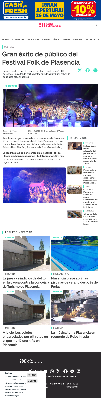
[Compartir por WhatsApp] (95, 70)
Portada (5, 39)
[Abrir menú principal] (5, 25)
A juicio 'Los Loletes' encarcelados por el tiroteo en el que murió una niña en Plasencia (25, 338)
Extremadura (18, 39)
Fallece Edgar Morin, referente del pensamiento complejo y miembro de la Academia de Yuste (90, 154)
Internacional (33, 39)
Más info (32, 381)
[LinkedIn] (78, 371)
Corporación (57, 384)
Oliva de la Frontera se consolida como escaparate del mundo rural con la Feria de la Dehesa (90, 198)
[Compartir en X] (79, 70)
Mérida (66, 39)
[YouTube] (46, 371)
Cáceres (56, 39)
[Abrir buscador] (96, 25)
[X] (58, 371)
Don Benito (90, 39)
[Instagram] (52, 371)
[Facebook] (65, 371)
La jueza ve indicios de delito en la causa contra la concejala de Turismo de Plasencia (26, 282)
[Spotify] (72, 371)
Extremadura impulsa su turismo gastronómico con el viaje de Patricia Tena (90, 176)
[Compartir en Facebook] (87, 70)
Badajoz (46, 39)
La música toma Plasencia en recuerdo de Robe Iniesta (73, 334)
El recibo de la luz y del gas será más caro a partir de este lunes (90, 219)
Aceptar (32, 375)
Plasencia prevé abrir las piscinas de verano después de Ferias (74, 282)
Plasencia (77, 39)
